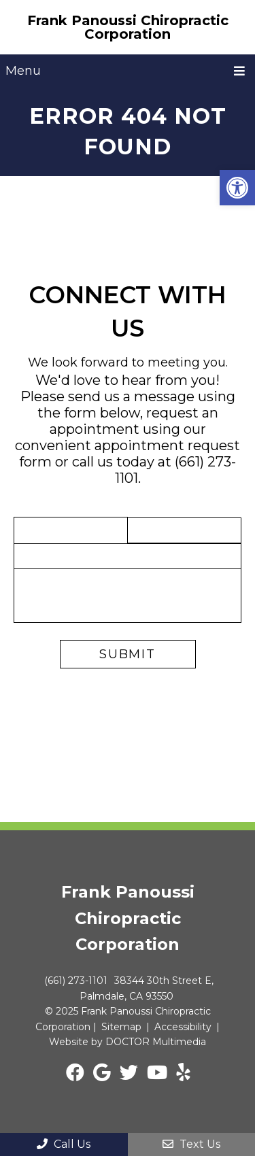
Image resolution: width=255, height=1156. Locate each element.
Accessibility (182, 1027)
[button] (237, 187)
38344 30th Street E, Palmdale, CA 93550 (147, 988)
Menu (23, 70)
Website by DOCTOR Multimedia (127, 1042)
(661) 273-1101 (75, 980)
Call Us (63, 1144)
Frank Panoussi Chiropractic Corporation (127, 27)
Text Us (191, 1144)
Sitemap (121, 1027)
